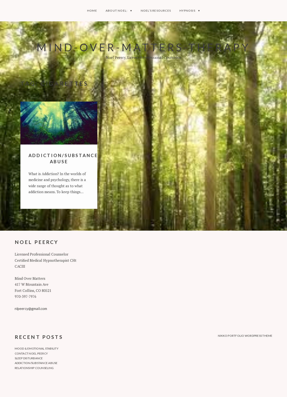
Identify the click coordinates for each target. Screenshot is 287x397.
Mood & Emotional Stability (36, 348)
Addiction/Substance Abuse (36, 363)
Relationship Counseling (34, 368)
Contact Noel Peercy (31, 353)
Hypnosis (187, 10)
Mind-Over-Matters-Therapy (143, 47)
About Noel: (116, 10)
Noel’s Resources (156, 10)
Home (92, 10)
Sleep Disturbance (29, 358)
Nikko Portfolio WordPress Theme (245, 335)
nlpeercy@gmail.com (31, 308)
